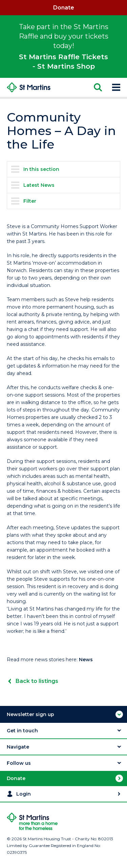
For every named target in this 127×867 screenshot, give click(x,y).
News (86, 660)
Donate (63, 7)
